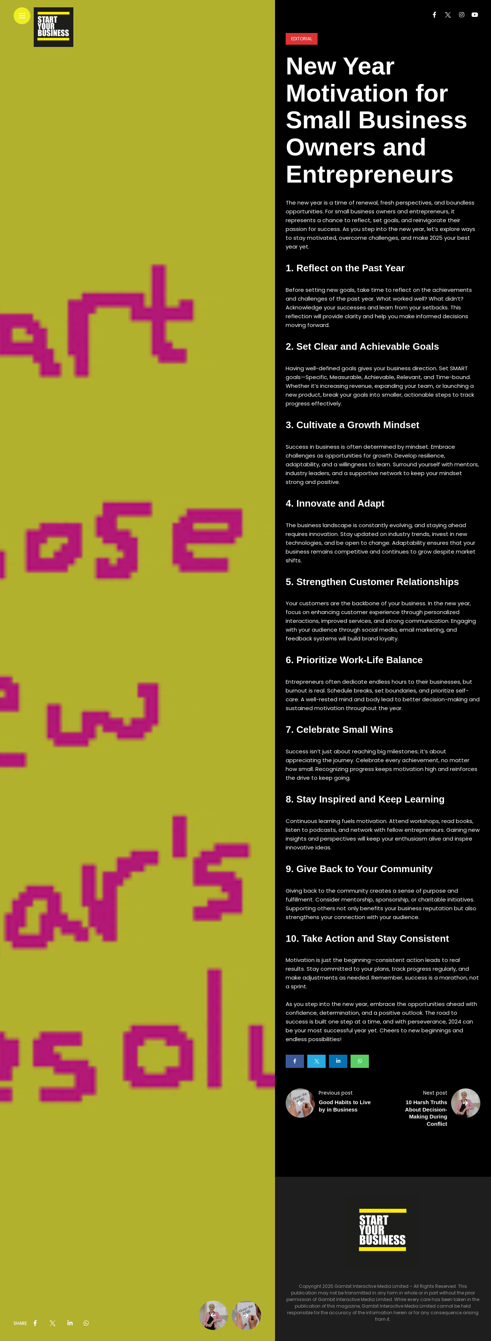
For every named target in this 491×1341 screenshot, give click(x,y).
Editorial (301, 39)
